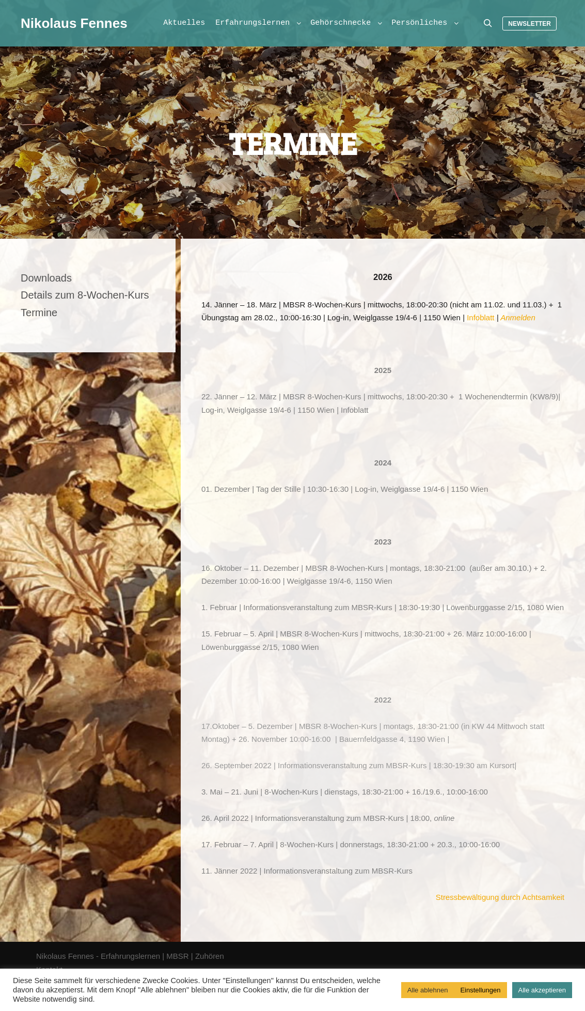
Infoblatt (480, 317)
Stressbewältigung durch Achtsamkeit (500, 897)
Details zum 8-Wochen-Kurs (85, 295)
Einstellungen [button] (480, 990)
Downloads (46, 278)
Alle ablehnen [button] (427, 990)
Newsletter (529, 23)
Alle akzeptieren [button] (542, 990)
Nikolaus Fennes (72, 23)
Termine (39, 312)
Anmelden (517, 317)
